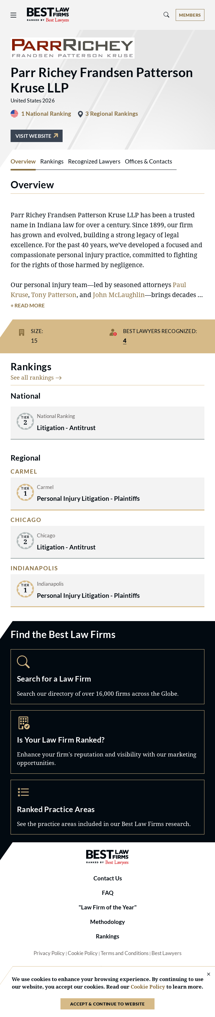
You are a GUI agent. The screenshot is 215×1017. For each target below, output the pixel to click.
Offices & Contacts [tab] (148, 161)
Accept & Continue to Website (107, 1003)
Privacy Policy (49, 953)
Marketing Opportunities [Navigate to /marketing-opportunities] (107, 742)
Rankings (107, 936)
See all (36, 377)
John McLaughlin (119, 294)
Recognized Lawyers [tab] (94, 161)
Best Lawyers (166, 953)
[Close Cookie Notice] (205, 974)
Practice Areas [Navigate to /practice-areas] (107, 807)
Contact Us (107, 878)
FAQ (107, 892)
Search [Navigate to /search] (107, 676)
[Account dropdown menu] (190, 15)
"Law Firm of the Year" (108, 907)
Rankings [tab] (52, 161)
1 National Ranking (46, 113)
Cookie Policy (83, 953)
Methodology (107, 921)
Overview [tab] (23, 161)
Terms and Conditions (124, 953)
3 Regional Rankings (111, 113)
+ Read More (28, 306)
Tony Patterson (54, 294)
